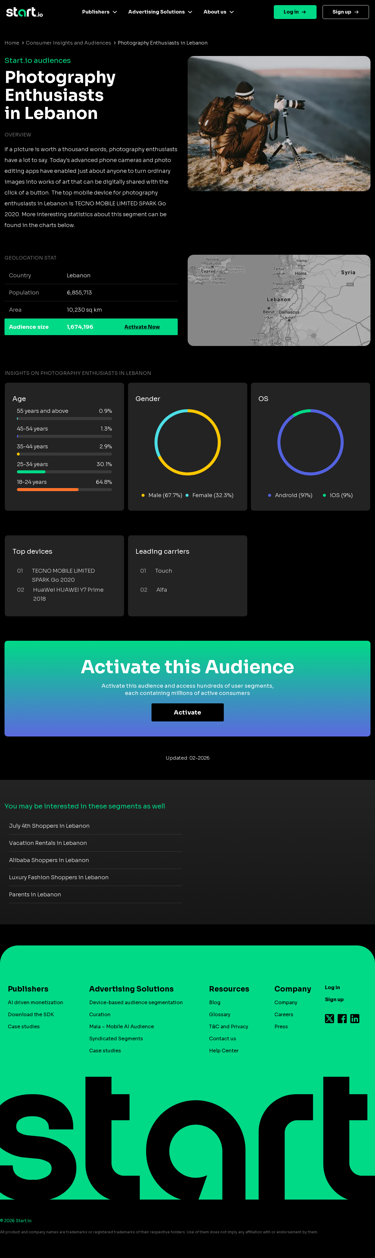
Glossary (219, 1014)
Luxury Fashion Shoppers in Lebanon (59, 877)
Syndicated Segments (116, 1038)
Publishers (96, 12)
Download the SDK (31, 1014)
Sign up (342, 12)
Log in (291, 12)
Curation (100, 1014)
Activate (187, 712)
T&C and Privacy (228, 1026)
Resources (229, 989)
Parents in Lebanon (35, 894)
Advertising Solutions (156, 12)
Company (290, 989)
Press (281, 1026)
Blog (214, 1002)
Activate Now (142, 327)
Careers (283, 1014)
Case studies (24, 1026)
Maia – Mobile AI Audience (121, 1026)
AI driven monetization (35, 1002)
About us (215, 12)
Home (12, 43)
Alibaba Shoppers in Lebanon (49, 860)
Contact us (222, 1038)
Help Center (224, 1051)
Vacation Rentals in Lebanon (48, 843)
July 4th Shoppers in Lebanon (49, 826)
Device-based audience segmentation (136, 1002)
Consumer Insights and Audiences (68, 43)
